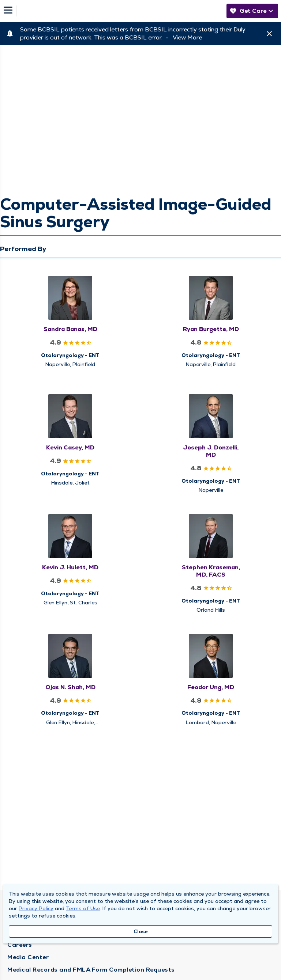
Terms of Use (83, 908)
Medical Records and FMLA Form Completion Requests (91, 969)
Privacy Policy (36, 908)
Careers (19, 945)
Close (141, 931)
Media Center (28, 957)
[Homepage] (119, 11)
